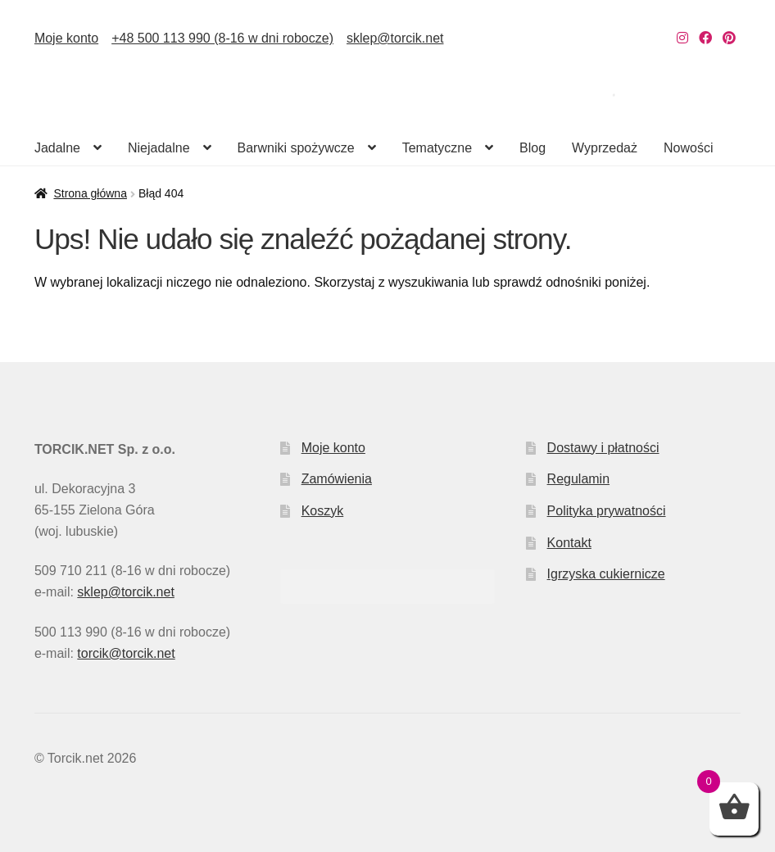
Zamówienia (336, 479)
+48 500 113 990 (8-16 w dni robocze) (222, 38)
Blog (532, 148)
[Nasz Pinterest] (729, 38)
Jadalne (57, 148)
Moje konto (66, 38)
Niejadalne (159, 148)
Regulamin (578, 479)
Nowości (688, 148)
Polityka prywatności (606, 511)
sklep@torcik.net (395, 38)
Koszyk (322, 511)
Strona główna (90, 193)
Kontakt (569, 543)
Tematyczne (437, 148)
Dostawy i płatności (603, 448)
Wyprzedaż (604, 148)
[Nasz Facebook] (705, 38)
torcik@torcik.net (125, 653)
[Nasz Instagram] (682, 38)
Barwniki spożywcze (296, 148)
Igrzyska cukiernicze (606, 574)
